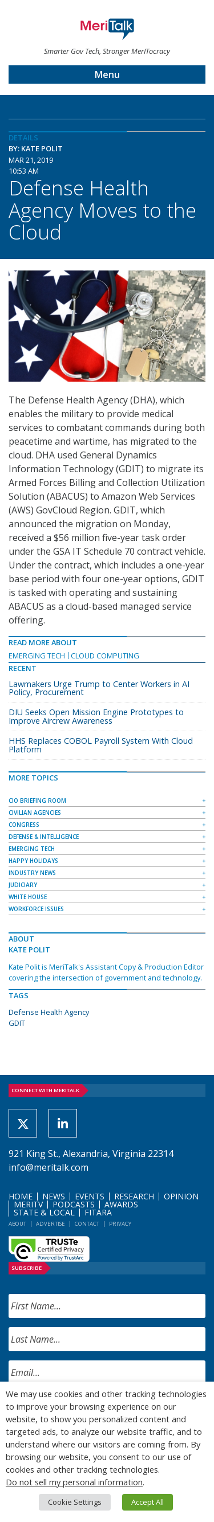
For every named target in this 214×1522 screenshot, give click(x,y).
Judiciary (23, 885)
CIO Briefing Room (37, 801)
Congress (24, 825)
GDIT (17, 1023)
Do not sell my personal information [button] (74, 1482)
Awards (121, 1204)
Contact (87, 1223)
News (53, 1196)
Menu (107, 74)
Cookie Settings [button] (75, 1502)
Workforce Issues (36, 909)
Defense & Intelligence (44, 837)
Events (89, 1196)
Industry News (32, 873)
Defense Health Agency (49, 1012)
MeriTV (28, 1204)
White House (28, 897)
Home (21, 1196)
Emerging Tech (37, 655)
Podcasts (74, 1204)
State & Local (44, 1212)
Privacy (120, 1223)
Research (134, 1196)
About (17, 1223)
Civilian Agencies (35, 813)
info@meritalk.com (48, 1167)
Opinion (181, 1196)
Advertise (50, 1223)
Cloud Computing (105, 655)
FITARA (98, 1212)
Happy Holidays (33, 861)
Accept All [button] (147, 1502)
